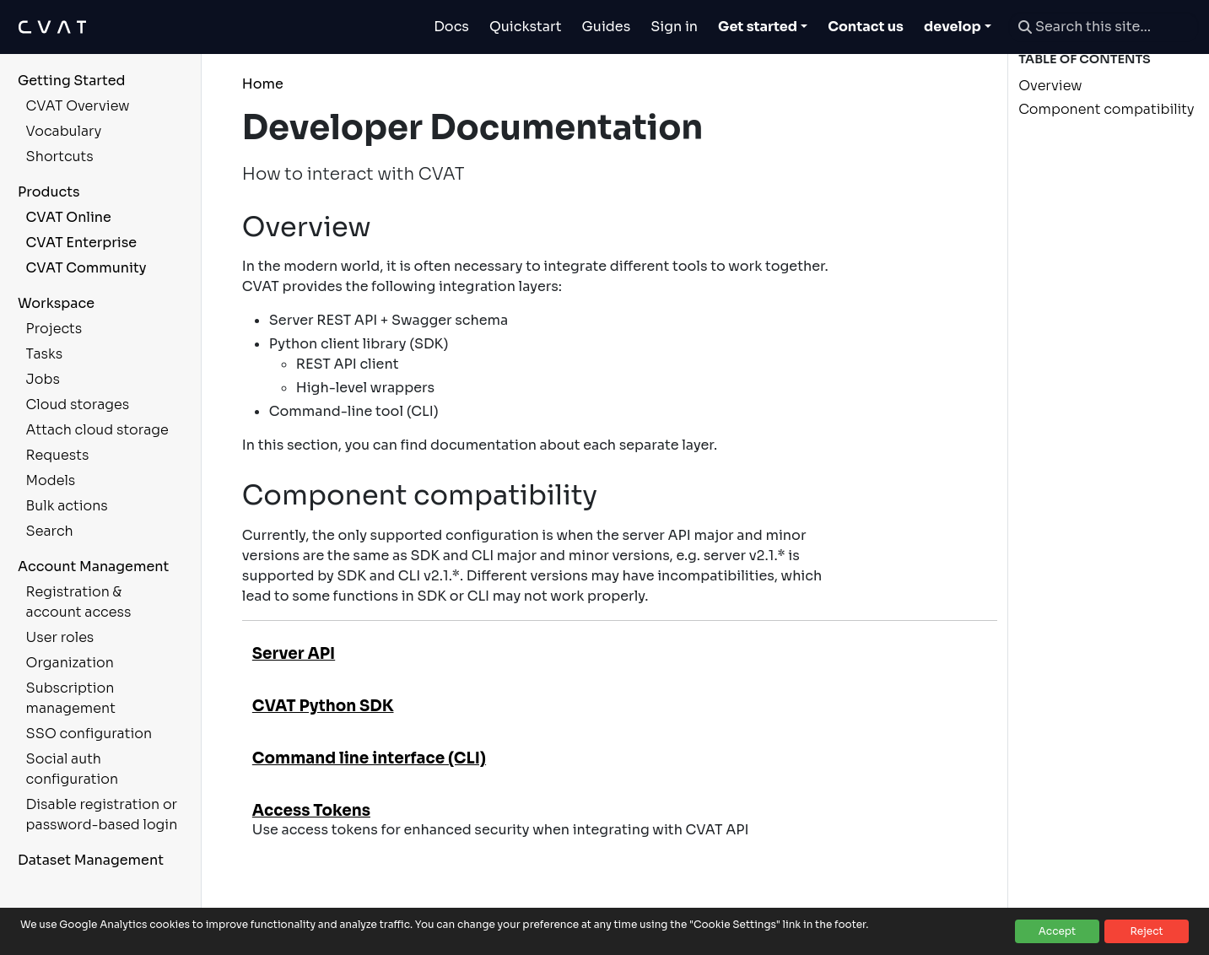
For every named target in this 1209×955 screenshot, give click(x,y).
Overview (1050, 85)
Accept (1057, 931)
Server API (293, 653)
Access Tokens (311, 810)
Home (262, 84)
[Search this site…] (1103, 27)
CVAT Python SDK (323, 705)
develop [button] (952, 26)
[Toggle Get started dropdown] (762, 27)
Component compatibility (1106, 109)
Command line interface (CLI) (369, 758)
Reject (1146, 931)
